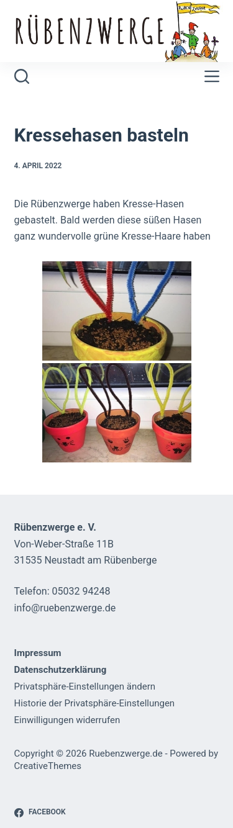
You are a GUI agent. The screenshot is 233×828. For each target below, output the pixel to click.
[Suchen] (21, 76)
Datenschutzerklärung (60, 669)
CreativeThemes (48, 766)
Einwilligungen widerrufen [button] (67, 720)
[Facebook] (40, 812)
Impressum (38, 653)
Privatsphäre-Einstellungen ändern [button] (85, 686)
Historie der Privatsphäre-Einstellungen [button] (94, 703)
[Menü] (211, 76)
